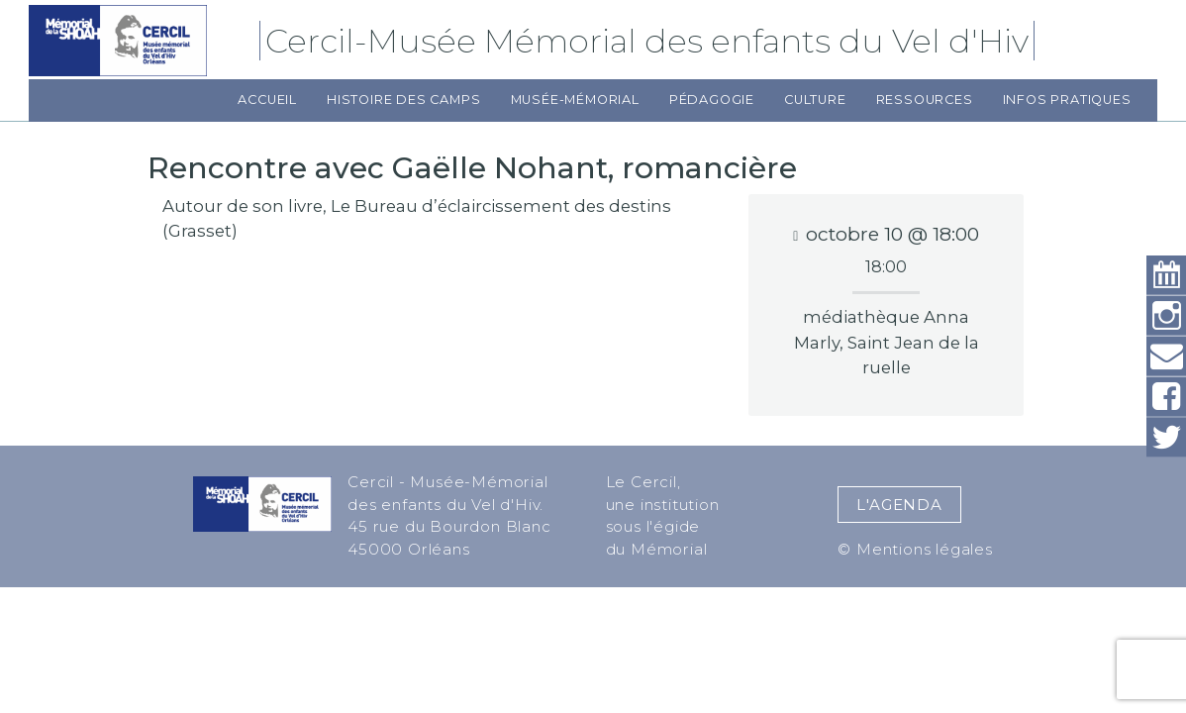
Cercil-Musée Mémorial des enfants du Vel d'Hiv (650, 40)
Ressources (924, 99)
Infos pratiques (1067, 99)
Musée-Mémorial (575, 99)
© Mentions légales (915, 549)
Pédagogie (711, 99)
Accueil (267, 99)
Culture (815, 99)
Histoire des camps (403, 99)
